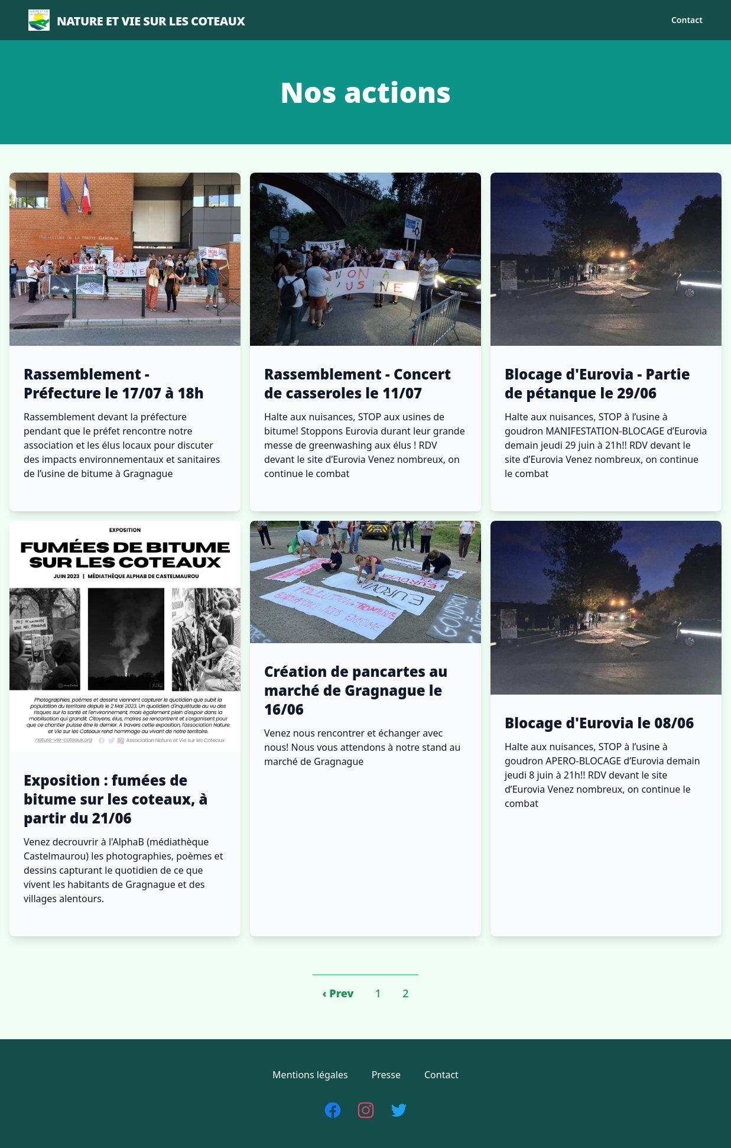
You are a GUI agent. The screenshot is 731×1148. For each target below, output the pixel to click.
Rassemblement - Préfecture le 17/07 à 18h (114, 384)
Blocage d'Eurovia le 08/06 (599, 723)
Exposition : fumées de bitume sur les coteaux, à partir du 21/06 (116, 799)
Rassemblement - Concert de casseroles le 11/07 (357, 384)
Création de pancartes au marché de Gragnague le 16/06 (355, 690)
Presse (386, 1074)
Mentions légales (310, 1074)
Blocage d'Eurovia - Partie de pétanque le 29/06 (597, 384)
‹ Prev (337, 993)
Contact (687, 19)
